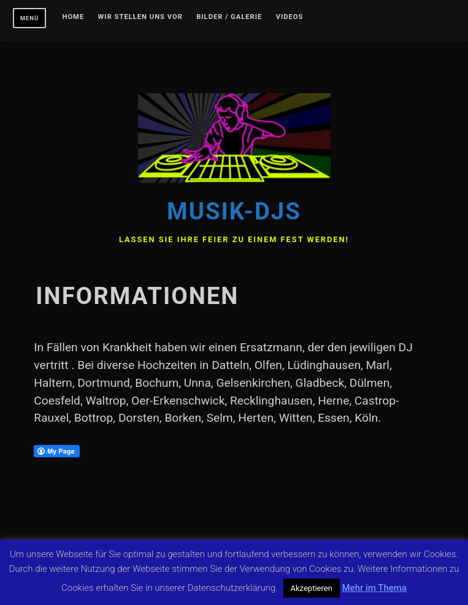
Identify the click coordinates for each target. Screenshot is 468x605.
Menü (29, 18)
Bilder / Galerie (229, 17)
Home (74, 17)
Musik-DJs (234, 211)
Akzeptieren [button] (311, 588)
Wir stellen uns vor (140, 17)
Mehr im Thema (374, 587)
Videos (290, 17)
